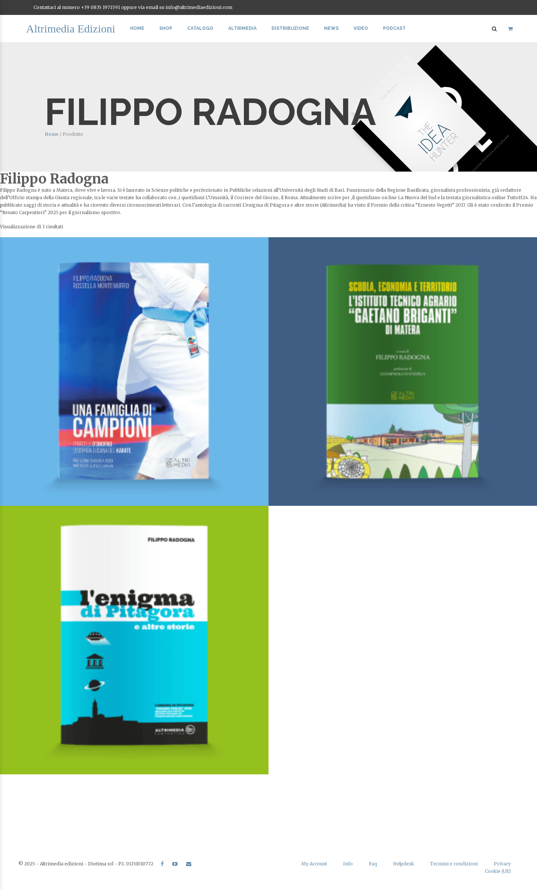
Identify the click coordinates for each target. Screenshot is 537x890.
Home (137, 28)
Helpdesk (403, 864)
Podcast (394, 28)
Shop (165, 28)
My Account (314, 864)
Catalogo (200, 28)
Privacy (502, 864)
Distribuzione (290, 28)
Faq (373, 864)
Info (348, 864)
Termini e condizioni (454, 864)
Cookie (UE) (498, 871)
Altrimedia (242, 28)
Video (361, 28)
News (331, 28)
